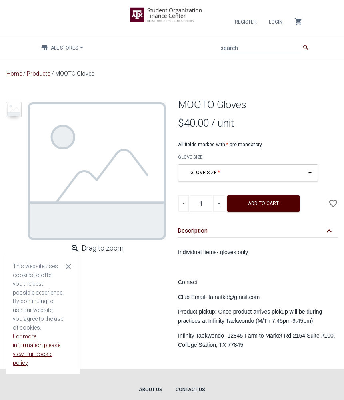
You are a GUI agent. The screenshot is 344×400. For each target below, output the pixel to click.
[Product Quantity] (201, 203)
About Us (150, 389)
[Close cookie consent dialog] (68, 266)
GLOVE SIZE (190, 157)
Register (246, 22)
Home (14, 73)
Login (275, 22)
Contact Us (190, 389)
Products (38, 73)
